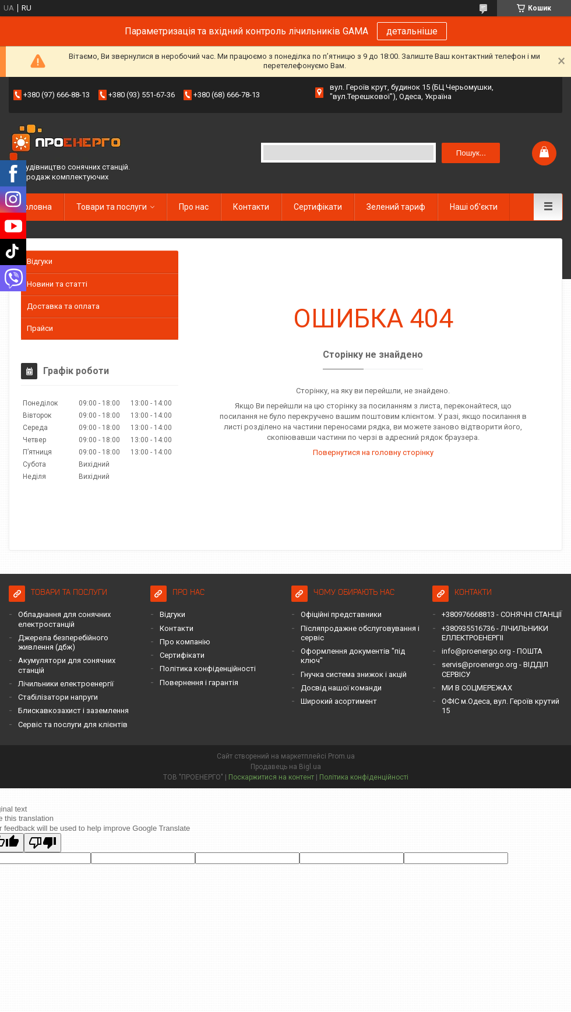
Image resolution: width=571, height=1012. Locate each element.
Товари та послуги (111, 206)
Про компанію (185, 641)
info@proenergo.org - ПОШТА (492, 651)
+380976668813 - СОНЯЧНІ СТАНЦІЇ (502, 614)
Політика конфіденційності (208, 668)
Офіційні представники (341, 614)
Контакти (251, 206)
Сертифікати (318, 206)
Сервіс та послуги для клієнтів (73, 724)
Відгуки (39, 261)
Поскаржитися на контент (271, 777)
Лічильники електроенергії (66, 683)
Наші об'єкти (474, 206)
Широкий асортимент (339, 701)
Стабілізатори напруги (58, 697)
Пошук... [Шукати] (471, 153)
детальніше (412, 31)
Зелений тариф (395, 206)
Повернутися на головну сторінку (373, 452)
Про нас (194, 206)
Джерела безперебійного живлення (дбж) (63, 642)
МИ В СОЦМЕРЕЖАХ (477, 687)
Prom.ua (341, 756)
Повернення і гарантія (199, 682)
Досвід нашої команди (341, 687)
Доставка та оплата (63, 306)
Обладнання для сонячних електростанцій (64, 619)
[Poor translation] (42, 842)
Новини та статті (57, 284)
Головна (36, 206)
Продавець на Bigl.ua (286, 767)
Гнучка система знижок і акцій (354, 674)
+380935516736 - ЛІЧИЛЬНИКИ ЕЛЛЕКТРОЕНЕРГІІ (495, 633)
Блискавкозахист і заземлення (73, 710)
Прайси (40, 328)
